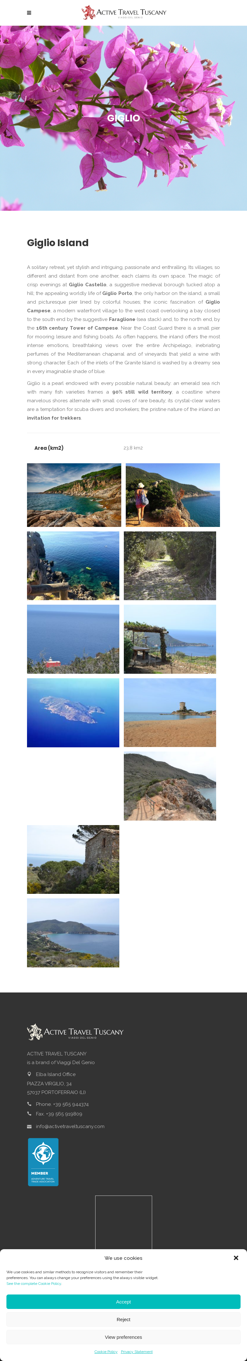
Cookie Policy (106, 1351)
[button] (237, 1258)
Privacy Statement (137, 1351)
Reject (124, 1319)
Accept (123, 1301)
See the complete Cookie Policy (33, 1283)
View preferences (123, 1337)
